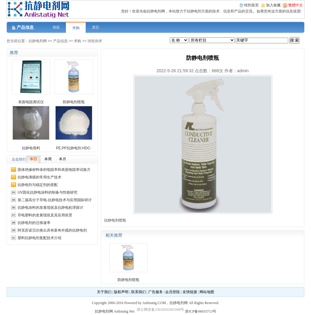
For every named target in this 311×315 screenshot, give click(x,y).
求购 (76, 28)
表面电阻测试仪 (31, 102)
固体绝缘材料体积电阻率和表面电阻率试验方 (54, 170)
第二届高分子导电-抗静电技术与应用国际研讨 (55, 200)
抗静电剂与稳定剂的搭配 (38, 185)
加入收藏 (273, 5)
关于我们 (104, 292)
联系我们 (138, 292)
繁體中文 (295, 5)
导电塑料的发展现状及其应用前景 (45, 215)
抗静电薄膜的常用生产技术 (39, 177)
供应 (56, 27)
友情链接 (190, 292)
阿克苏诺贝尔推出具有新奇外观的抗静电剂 (52, 230)
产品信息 (60, 41)
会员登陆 (172, 292)
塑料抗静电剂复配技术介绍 (39, 238)
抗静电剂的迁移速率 (34, 223)
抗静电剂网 (38, 41)
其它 (95, 27)
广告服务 (155, 292)
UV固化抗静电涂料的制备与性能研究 (47, 192)
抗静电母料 (31, 148)
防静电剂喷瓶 (74, 102)
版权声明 (121, 292)
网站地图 (207, 292)
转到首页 (251, 5)
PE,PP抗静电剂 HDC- (73, 148)
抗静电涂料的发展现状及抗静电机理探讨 (50, 207)
